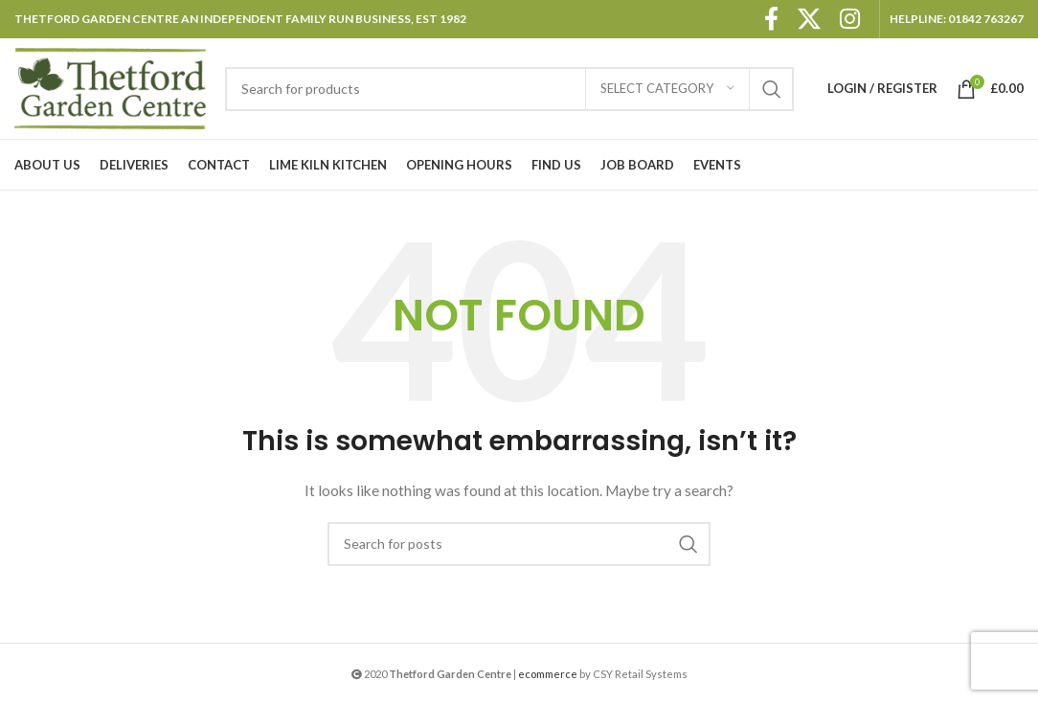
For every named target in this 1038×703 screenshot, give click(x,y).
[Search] (509, 89)
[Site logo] (110, 87)
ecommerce (547, 674)
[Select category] (667, 89)
